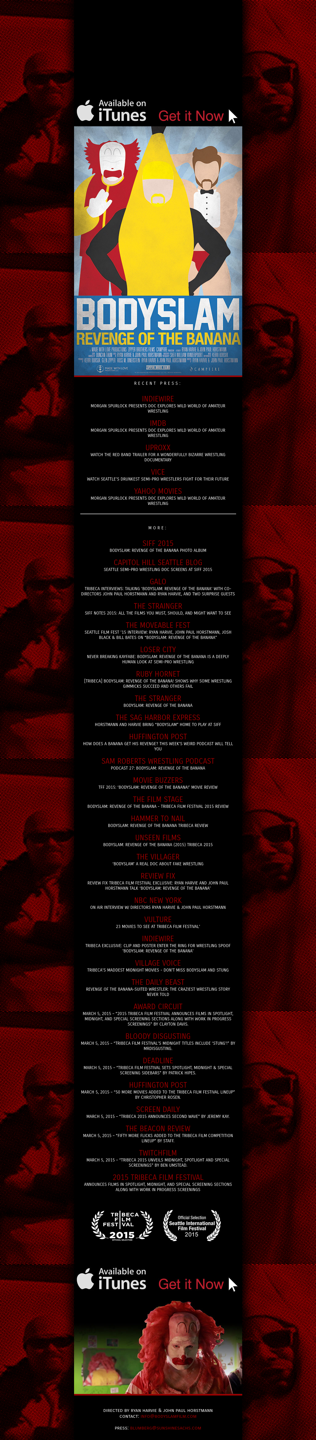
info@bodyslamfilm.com (168, 1416)
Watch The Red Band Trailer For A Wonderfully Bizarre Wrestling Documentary (158, 453)
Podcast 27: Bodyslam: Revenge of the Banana (158, 764)
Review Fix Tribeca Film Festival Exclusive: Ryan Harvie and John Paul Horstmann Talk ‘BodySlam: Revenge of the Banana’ (158, 881)
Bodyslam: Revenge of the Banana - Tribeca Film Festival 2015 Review (158, 802)
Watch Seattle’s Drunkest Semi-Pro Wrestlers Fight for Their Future (158, 475)
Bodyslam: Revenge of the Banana (158, 701)
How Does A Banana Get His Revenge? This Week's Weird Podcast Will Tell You (158, 742)
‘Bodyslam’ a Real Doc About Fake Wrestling (158, 860)
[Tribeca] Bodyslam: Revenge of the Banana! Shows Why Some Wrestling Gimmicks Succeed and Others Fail (158, 679)
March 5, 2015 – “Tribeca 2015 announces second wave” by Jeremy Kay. (158, 1112)
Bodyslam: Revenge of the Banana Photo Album (158, 546)
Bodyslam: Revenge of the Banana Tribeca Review (158, 821)
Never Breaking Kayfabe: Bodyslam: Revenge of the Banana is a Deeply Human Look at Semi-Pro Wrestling (158, 655)
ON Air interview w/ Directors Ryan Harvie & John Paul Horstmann (158, 903)
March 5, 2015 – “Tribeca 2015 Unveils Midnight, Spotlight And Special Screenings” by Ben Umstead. (158, 1158)
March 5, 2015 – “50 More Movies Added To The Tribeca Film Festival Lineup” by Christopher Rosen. (158, 1090)
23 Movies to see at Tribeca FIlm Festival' (158, 922)
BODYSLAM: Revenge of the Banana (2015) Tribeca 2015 (158, 840)
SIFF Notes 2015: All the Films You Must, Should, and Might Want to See (158, 609)
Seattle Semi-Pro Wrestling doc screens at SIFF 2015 (158, 565)
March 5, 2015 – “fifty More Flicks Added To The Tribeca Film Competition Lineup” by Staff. (158, 1134)
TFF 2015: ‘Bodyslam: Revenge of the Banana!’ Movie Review (158, 783)
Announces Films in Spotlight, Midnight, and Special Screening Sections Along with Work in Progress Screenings (158, 1182)
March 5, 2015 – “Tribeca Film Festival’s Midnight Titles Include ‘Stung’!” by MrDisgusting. (158, 1041)
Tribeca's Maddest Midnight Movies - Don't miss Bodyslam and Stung (158, 966)
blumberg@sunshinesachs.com (165, 1428)
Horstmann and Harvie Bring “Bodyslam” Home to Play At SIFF (158, 720)
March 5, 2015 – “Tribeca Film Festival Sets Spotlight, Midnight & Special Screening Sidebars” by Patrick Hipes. (158, 1066)
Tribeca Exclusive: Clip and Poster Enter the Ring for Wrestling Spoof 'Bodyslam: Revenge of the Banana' (158, 944)
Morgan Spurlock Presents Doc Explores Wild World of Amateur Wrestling (158, 404)
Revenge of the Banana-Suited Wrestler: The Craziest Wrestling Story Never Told (158, 987)
